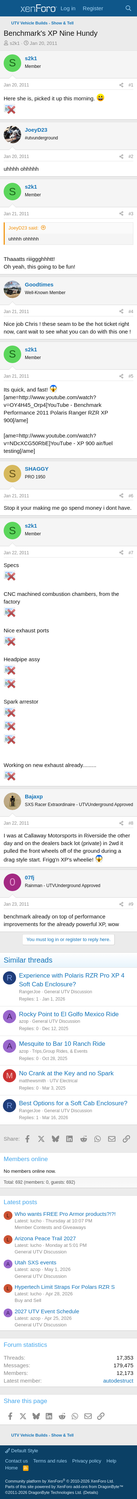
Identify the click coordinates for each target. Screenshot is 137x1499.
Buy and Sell (28, 1300)
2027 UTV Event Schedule (47, 1311)
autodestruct (118, 1380)
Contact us (16, 1461)
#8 (131, 823)
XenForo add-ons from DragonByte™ (90, 1486)
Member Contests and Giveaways (50, 1227)
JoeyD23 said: (23, 228)
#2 (131, 156)
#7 (131, 552)
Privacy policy (86, 1461)
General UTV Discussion (68, 991)
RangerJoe (30, 991)
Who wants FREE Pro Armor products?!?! (65, 1214)
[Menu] (10, 8)
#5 (131, 376)
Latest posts (20, 1202)
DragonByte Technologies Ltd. (55, 1492)
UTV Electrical (63, 1080)
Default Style (21, 1450)
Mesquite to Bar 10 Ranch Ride (62, 1043)
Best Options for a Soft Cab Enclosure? (73, 1103)
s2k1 (15, 43)
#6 (131, 495)
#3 (131, 213)
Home (11, 1468)
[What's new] (114, 8)
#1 (131, 85)
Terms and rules (50, 1461)
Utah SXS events (35, 1262)
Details (90, 1492)
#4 (131, 311)
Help (112, 1461)
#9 (131, 904)
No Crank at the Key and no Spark (66, 1073)
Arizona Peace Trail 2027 (45, 1238)
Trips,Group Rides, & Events (60, 1051)
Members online (26, 1159)
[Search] (128, 8)
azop (23, 1021)
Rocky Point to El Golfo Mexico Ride (69, 1014)
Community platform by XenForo (59, 1481)
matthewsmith (32, 1080)
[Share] (121, 85)
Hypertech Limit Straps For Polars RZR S (65, 1287)
